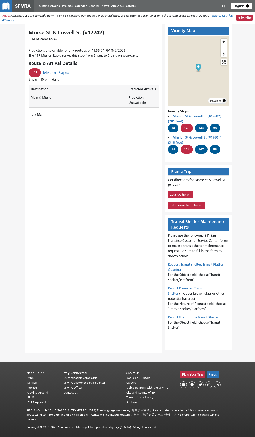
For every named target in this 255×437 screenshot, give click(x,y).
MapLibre (215, 100)
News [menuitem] (105, 6)
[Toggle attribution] (224, 100)
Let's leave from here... (186, 205)
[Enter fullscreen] (224, 62)
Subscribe (245, 18)
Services (32, 383)
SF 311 (31, 397)
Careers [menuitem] (131, 6)
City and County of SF (140, 392)
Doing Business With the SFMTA (147, 387)
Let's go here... (180, 195)
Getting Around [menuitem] (49, 6)
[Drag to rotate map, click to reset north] (224, 54)
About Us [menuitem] (117, 6)
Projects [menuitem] (67, 6)
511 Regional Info (38, 402)
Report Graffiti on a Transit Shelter (193, 317)
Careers (131, 383)
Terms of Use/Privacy (139, 397)
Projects (32, 387)
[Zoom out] (224, 48)
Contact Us (71, 392)
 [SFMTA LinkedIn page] (217, 384)
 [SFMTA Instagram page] (208, 384)
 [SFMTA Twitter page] (200, 384)
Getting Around (37, 392)
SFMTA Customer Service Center (84, 383)
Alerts (6, 15)
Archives (131, 402)
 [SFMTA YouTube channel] (183, 384)
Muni (30, 378)
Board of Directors (138, 378)
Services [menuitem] (94, 6)
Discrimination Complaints (80, 378)
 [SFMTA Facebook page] (192, 384)
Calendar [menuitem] (81, 6)
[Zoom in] (224, 42)
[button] (241, 6)
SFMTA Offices (73, 387)
